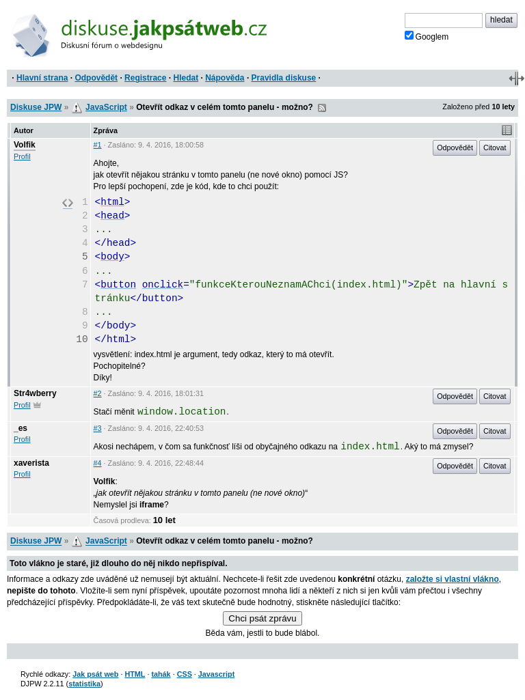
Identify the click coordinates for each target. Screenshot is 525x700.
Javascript (216, 674)
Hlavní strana (42, 78)
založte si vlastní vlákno (452, 579)
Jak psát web (95, 674)
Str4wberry (35, 393)
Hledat (185, 78)
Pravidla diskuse (284, 78)
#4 (98, 463)
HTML (134, 674)
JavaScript (106, 107)
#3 (98, 428)
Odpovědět (96, 78)
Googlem (427, 36)
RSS (322, 108)
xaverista (31, 463)
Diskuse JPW (36, 107)
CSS (184, 674)
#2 (98, 393)
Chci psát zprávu (262, 618)
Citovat (495, 147)
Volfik (25, 145)
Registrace (145, 78)
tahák (160, 674)
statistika (84, 684)
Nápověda (224, 78)
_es (20, 428)
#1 (98, 145)
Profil (22, 156)
